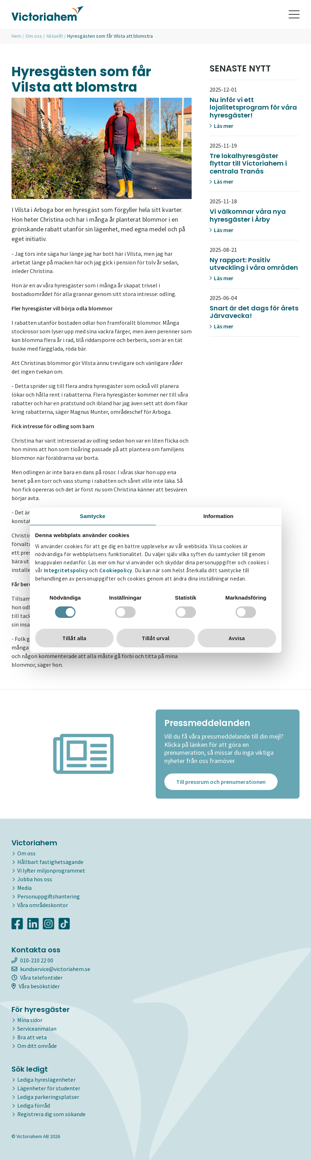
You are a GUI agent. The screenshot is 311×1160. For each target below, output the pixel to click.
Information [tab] (218, 516)
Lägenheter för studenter (48, 1088)
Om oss (34, 36)
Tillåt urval (155, 638)
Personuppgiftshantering (48, 896)
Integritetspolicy (66, 570)
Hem (16, 36)
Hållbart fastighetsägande (50, 861)
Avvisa (237, 638)
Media (24, 887)
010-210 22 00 (32, 960)
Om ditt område (37, 1045)
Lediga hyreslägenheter (46, 1079)
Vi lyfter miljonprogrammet (51, 870)
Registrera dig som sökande (51, 1114)
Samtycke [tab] (92, 516)
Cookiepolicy (115, 570)
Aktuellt (54, 36)
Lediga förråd (33, 1105)
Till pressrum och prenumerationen (221, 781)
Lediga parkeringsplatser (48, 1096)
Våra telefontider (37, 977)
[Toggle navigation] (294, 14)
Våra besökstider (36, 986)
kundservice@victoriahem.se (51, 968)
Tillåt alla (74, 638)
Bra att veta (32, 1037)
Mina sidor (29, 1019)
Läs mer (221, 125)
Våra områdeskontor (42, 905)
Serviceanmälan (36, 1028)
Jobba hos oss (34, 879)
